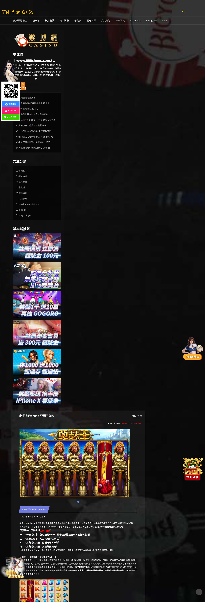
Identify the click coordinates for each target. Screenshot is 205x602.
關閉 (23, 86)
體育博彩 (91, 20)
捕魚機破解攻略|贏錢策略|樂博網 (34, 147)
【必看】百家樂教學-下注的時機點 (34, 130)
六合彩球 (105, 20)
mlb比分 (151, 590)
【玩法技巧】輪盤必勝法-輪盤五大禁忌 (37, 119)
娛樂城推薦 (99, 590)
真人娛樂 (64, 20)
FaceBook (135, 20)
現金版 (86, 590)
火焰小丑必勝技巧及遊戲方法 (32, 125)
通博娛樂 (112, 590)
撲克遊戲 (49, 20)
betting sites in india (29, 204)
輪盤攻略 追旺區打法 (28, 108)
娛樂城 (36, 20)
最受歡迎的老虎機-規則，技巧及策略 (35, 136)
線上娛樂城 (126, 590)
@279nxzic (10, 116)
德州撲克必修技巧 (26, 97)
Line (164, 20)
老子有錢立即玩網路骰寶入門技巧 (34, 142)
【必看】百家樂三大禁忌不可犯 (33, 114)
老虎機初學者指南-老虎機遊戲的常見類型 (86, 565)
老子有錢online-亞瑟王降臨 (89, 129)
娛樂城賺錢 (73, 590)
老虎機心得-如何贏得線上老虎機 (33, 103)
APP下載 (120, 20)
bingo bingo (25, 215)
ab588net (11, 110)
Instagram (151, 20)
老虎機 (77, 20)
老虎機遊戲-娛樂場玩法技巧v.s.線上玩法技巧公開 (172, 565)
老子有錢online (87, 136)
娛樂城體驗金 (20, 20)
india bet (23, 209)
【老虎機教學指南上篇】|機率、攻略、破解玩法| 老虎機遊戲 (129, 565)
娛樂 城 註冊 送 (56, 590)
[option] (87, 552)
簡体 (5, 11)
